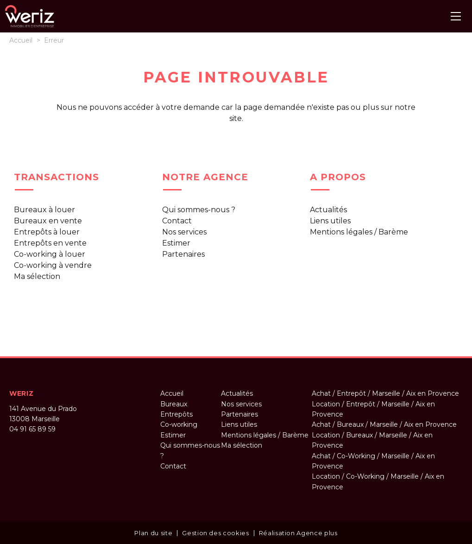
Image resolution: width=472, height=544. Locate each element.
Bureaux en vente (48, 220)
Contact (177, 220)
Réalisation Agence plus (298, 533)
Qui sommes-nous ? (198, 209)
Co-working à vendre (53, 265)
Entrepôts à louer (47, 232)
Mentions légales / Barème (359, 232)
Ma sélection (37, 276)
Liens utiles (330, 220)
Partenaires (183, 254)
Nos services (184, 232)
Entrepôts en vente (50, 243)
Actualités (328, 209)
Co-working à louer (49, 254)
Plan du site (153, 533)
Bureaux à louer (44, 209)
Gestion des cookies (215, 533)
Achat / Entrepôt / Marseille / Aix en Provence (385, 393)
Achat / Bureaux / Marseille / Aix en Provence (384, 424)
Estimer (176, 243)
